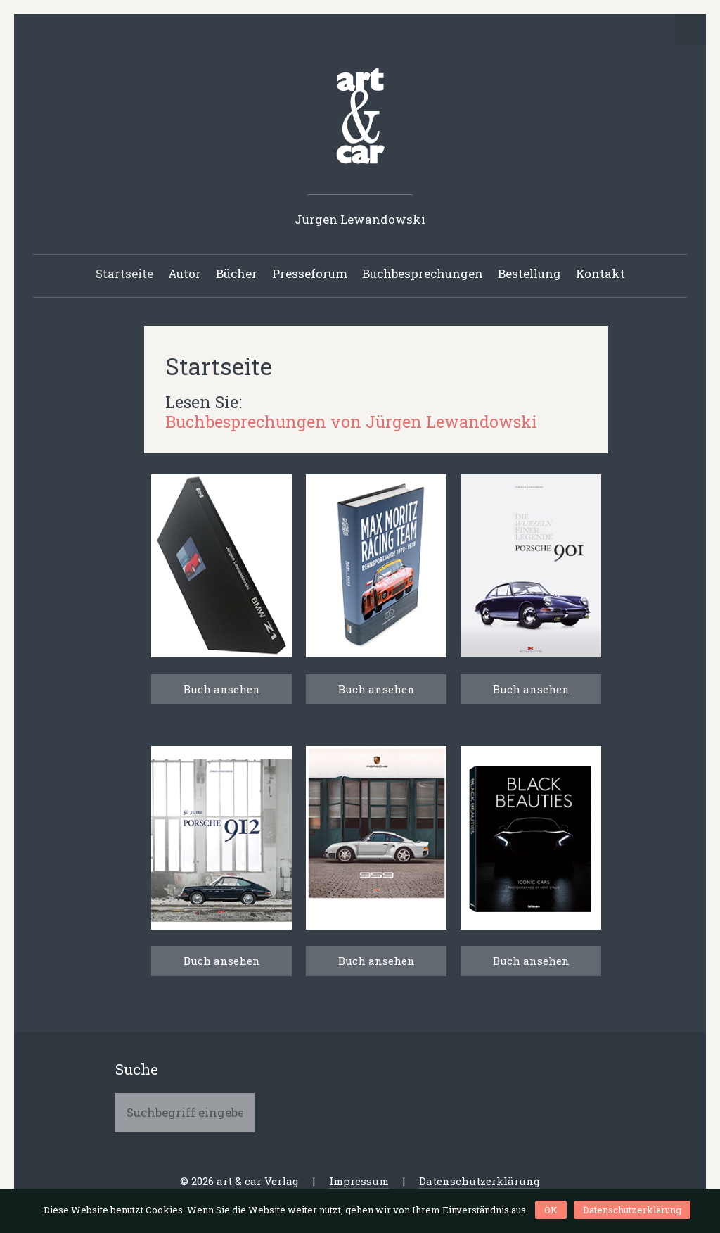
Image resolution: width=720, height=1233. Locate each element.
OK (551, 1209)
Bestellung (529, 273)
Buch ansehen (222, 689)
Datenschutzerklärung (479, 1181)
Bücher (236, 273)
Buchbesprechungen (422, 273)
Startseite (124, 273)
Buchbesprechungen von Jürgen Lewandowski (351, 421)
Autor (184, 273)
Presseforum (309, 273)
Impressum (359, 1181)
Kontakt (600, 273)
